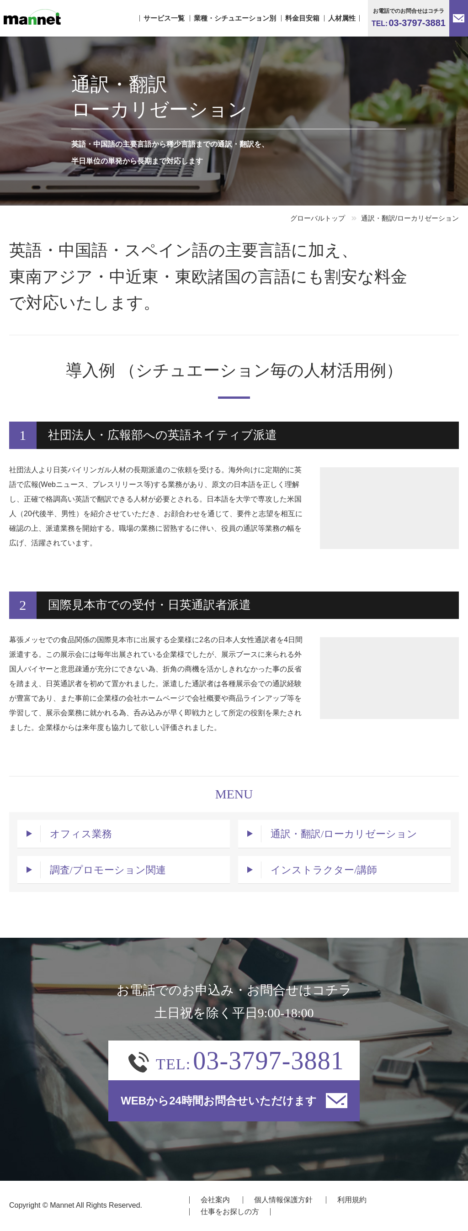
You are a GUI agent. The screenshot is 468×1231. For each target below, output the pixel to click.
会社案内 (215, 1200)
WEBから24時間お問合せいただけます (234, 1101)
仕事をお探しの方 (230, 1211)
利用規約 (352, 1200)
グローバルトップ (317, 218)
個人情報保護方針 (283, 1200)
